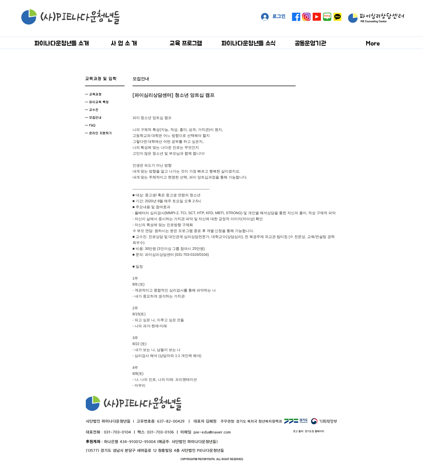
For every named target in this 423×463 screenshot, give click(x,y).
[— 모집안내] (105, 117)
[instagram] (306, 17)
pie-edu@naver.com (212, 432)
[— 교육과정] (105, 94)
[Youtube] (317, 17)
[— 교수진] (105, 110)
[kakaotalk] (337, 17)
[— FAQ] (105, 125)
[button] (61, 43)
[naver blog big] (327, 17)
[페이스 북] (296, 17)
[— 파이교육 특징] (105, 102)
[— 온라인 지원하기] (105, 133)
